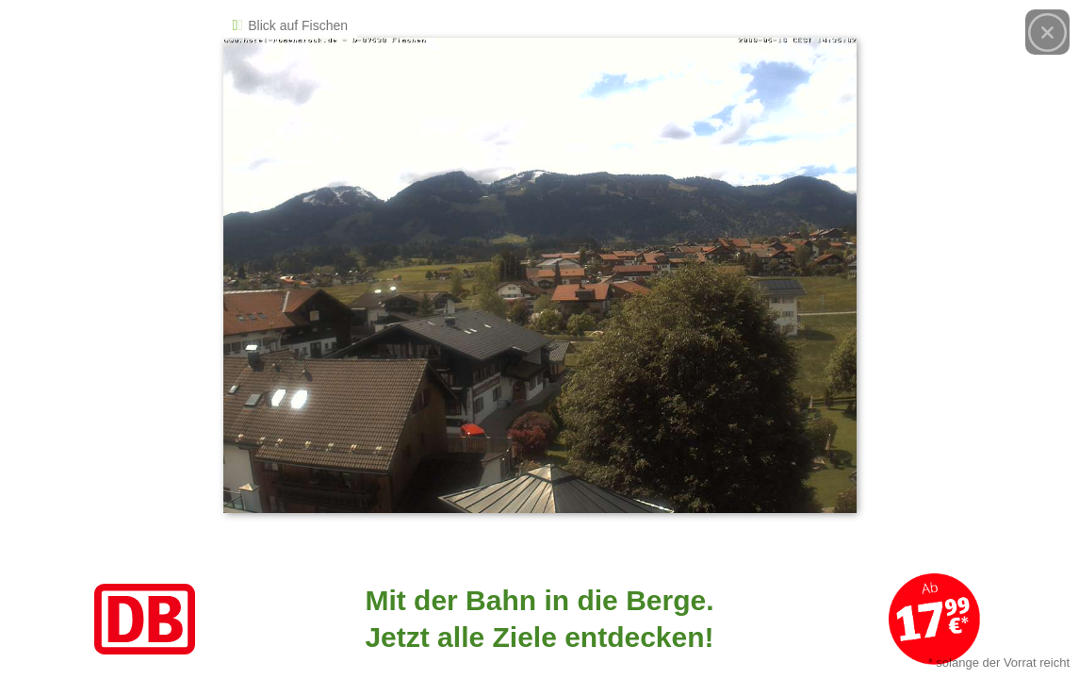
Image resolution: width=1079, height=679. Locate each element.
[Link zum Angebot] (539, 619)
